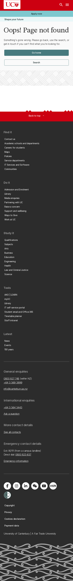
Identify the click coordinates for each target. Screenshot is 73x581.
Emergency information (16, 461)
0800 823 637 (23, 454)
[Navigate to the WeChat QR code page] (34, 486)
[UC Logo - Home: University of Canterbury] (12, 4)
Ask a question (12, 413)
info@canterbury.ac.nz (15, 388)
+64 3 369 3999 (13, 382)
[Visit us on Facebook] (7, 486)
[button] (36, 14)
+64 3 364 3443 (13, 407)
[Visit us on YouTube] (44, 486)
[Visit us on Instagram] (16, 486)
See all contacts (12, 432)
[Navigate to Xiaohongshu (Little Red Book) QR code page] (53, 486)
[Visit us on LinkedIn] (25, 486)
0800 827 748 (11, 378)
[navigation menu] (67, 5)
